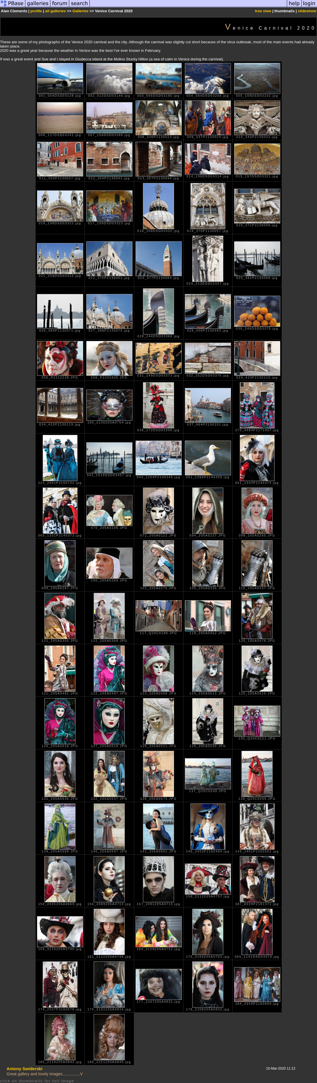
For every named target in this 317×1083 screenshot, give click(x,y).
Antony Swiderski (24, 1068)
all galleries (55, 11)
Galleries (80, 11)
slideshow (307, 11)
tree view (263, 11)
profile (36, 11)
